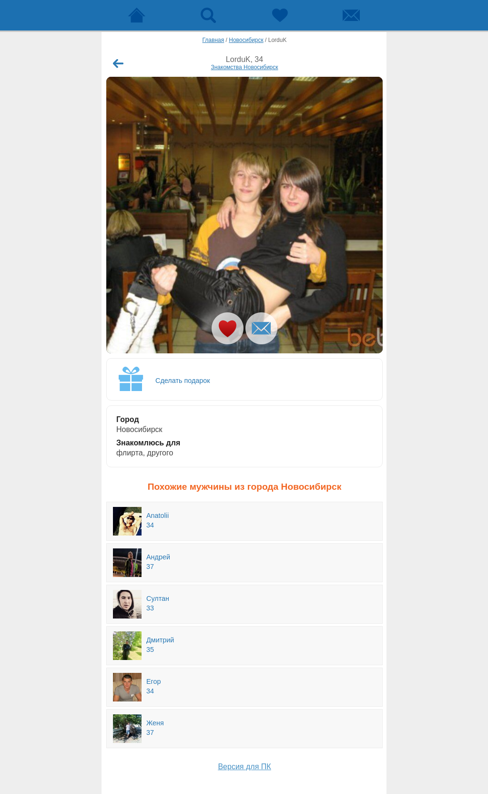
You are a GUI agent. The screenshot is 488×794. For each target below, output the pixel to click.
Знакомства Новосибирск (244, 67)
